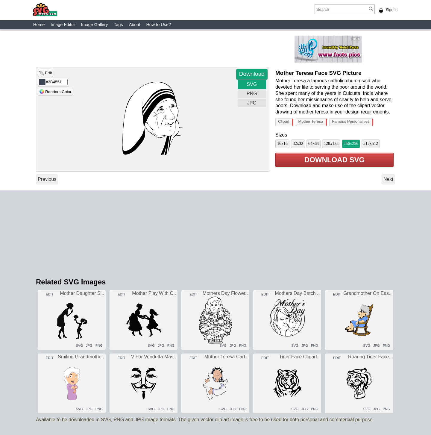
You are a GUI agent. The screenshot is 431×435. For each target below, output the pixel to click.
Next (388, 179)
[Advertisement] (178, 49)
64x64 (313, 143)
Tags (118, 24)
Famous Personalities (352, 122)
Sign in (391, 9)
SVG (252, 84)
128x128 (331, 143)
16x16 (282, 143)
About (134, 24)
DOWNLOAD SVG (334, 160)
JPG (252, 102)
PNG (252, 93)
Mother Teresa (312, 122)
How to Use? (158, 24)
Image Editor (63, 24)
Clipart (285, 122)
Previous (47, 179)
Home (39, 24)
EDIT (49, 294)
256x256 (351, 143)
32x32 (298, 143)
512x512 (370, 143)
